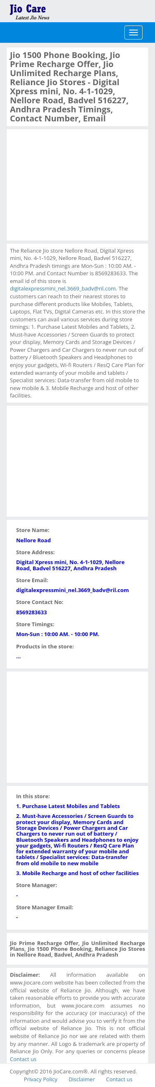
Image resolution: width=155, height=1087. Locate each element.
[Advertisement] (72, 183)
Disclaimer (82, 1079)
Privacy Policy (40, 1079)
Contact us (23, 1059)
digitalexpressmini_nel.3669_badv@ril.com (63, 288)
